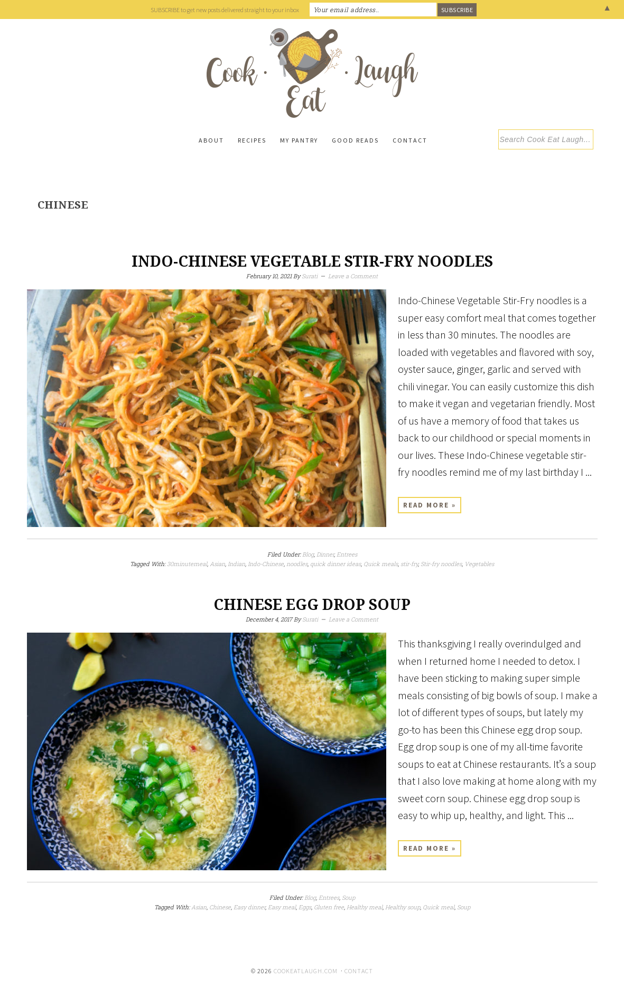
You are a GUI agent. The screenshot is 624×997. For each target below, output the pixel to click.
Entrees (347, 554)
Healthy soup (402, 907)
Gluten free (329, 907)
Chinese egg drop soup (312, 605)
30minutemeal (187, 564)
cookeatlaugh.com (306, 971)
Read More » (429, 505)
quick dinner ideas (335, 564)
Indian (236, 564)
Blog (308, 554)
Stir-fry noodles (441, 564)
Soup (348, 897)
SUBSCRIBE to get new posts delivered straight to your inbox (225, 10)
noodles (297, 564)
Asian (217, 564)
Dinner (325, 554)
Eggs (305, 907)
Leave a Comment (353, 276)
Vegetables (479, 564)
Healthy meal (365, 907)
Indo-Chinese (266, 564)
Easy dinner (249, 907)
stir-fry (409, 564)
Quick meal (438, 907)
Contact (358, 971)
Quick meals (381, 564)
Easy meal (282, 907)
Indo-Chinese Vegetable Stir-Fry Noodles (312, 261)
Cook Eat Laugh (312, 73)
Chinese (220, 907)
